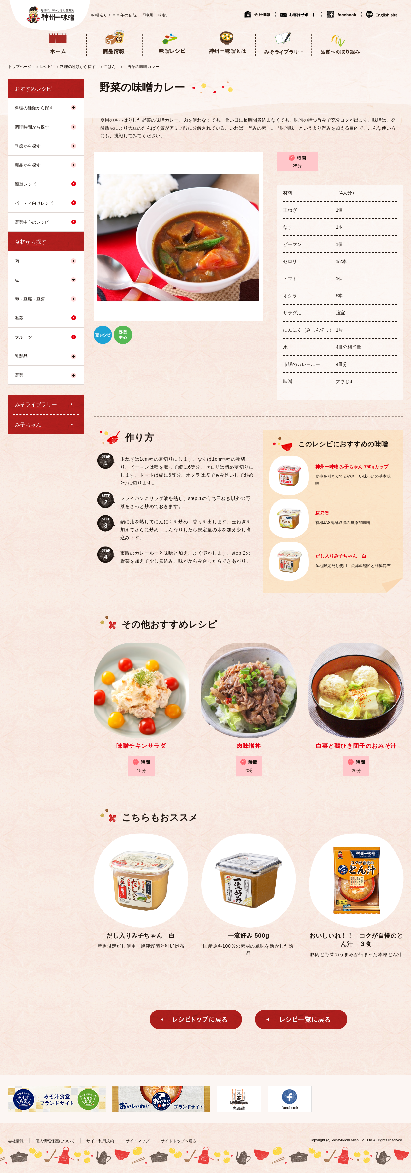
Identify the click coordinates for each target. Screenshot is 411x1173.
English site (382, 14)
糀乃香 (322, 513)
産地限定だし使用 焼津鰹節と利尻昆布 (141, 946)
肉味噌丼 (248, 746)
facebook (341, 14)
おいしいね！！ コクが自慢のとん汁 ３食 (356, 940)
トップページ (20, 66)
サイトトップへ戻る (178, 1141)
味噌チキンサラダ (141, 746)
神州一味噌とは (227, 42)
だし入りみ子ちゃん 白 (340, 556)
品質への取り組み (339, 42)
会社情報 (259, 14)
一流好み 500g (248, 935)
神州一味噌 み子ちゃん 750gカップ (352, 466)
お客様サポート (298, 14)
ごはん (110, 66)
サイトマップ (137, 1141)
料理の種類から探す (78, 66)
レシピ (46, 66)
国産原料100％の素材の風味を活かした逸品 (248, 949)
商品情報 (114, 42)
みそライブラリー (283, 42)
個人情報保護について (55, 1141)
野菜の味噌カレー (143, 66)
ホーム (58, 42)
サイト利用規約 (100, 1141)
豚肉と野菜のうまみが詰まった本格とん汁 (356, 954)
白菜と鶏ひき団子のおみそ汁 (356, 746)
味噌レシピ (170, 42)
